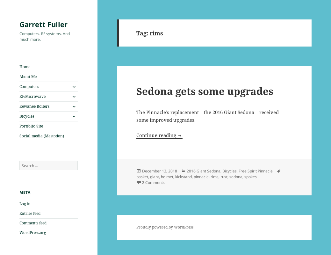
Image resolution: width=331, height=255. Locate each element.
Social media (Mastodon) (41, 136)
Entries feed (29, 213)
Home (24, 66)
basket (142, 176)
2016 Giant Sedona (203, 171)
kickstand (183, 176)
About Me (28, 76)
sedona (235, 176)
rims (215, 176)
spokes (250, 176)
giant (154, 176)
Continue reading (159, 135)
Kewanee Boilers (34, 106)
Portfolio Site (31, 126)
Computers (29, 86)
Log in (25, 204)
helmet (167, 176)
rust (223, 176)
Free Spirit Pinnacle (256, 171)
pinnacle (201, 176)
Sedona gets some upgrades (204, 91)
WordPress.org (32, 232)
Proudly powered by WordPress (164, 227)
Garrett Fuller (43, 24)
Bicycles (26, 116)
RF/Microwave (32, 96)
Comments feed (33, 223)
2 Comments (153, 182)
